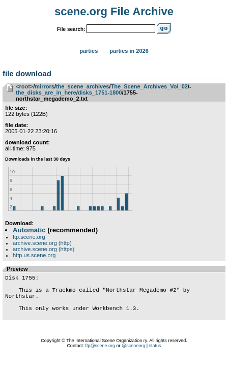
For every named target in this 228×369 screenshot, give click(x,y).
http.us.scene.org (34, 255)
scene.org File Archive (114, 11)
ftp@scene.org (100, 356)
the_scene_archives (82, 86)
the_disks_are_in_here (46, 92)
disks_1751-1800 (100, 92)
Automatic (29, 230)
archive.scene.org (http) (42, 243)
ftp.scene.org (29, 237)
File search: (71, 29)
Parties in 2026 (128, 51)
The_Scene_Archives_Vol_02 (149, 86)
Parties (88, 51)
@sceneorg (133, 356)
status (155, 356)
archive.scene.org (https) (43, 249)
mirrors (44, 86)
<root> (24, 86)
